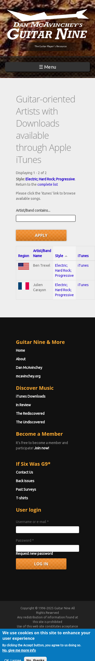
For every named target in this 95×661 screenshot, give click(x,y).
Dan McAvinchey (29, 368)
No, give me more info (19, 657)
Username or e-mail (32, 522)
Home (20, 350)
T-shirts (22, 498)
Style (61, 256)
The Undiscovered (30, 422)
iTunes (83, 256)
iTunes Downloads (30, 396)
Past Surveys (26, 489)
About (21, 359)
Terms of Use (53, 630)
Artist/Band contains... (33, 210)
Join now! (41, 448)
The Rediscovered (30, 413)
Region (23, 256)
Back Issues (25, 481)
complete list (47, 184)
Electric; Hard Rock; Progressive (50, 179)
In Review (23, 405)
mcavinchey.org (28, 376)
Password (25, 540)
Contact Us (24, 472)
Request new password (34, 554)
